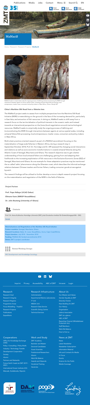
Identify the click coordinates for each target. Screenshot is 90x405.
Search (73, 2)
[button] (82, 2)
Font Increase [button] (56, 8)
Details (7, 219)
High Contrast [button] (81, 8)
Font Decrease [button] (69, 8)
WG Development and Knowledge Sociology (21, 254)
